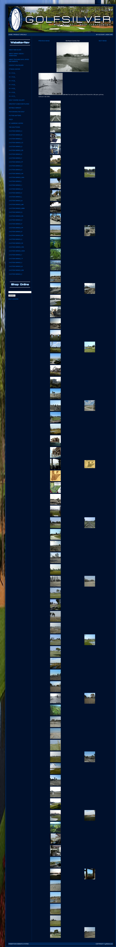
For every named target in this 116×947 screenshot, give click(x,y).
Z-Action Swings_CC (16, 142)
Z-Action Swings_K (15, 193)
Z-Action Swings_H (15, 169)
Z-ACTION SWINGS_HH (16, 173)
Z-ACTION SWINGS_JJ (16, 189)
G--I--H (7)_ (12, 96)
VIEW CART (109, 34)
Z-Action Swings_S (15, 239)
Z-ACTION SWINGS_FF (16, 162)
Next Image (103, 41)
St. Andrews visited (16, 123)
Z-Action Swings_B (15, 135)
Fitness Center (14, 69)
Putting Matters (15, 115)
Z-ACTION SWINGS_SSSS (17, 251)
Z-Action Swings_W (16, 266)
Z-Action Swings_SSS (16, 247)
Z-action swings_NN (16, 216)
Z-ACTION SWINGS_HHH (16, 177)
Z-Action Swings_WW (16, 270)
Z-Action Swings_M (15, 200)
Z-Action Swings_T (15, 255)
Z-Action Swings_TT (16, 258)
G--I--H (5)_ (12, 88)
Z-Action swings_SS (16, 243)
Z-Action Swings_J (15, 185)
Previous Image (44, 41)
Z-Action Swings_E (15, 154)
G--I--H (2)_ (12, 77)
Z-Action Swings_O (15, 220)
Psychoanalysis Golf (16, 111)
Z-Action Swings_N (15, 212)
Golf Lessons (13, 299)
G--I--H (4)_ (12, 84)
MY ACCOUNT (100, 34)
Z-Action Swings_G (15, 166)
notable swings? (15, 108)
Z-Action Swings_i (15, 181)
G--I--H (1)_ (12, 73)
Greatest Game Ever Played (19, 104)
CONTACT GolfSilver (16, 65)
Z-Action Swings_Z (15, 274)
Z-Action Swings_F (15, 158)
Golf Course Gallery (17, 100)
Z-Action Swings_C (15, 139)
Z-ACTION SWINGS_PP (16, 228)
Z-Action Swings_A (15, 131)
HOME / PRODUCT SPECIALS (17, 34)
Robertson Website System (19, 944)
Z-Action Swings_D (15, 146)
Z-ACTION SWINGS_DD (16, 150)
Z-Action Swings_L (15, 197)
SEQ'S (11, 119)
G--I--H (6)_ (12, 92)
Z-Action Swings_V (15, 262)
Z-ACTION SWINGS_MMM (16, 208)
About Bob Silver (15, 50)
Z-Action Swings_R (15, 231)
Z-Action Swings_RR (16, 235)
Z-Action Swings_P (15, 224)
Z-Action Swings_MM (16, 204)
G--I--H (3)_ (12, 81)
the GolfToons (14, 127)
